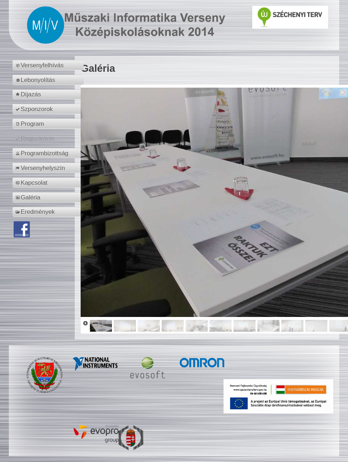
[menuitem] (49, 65)
